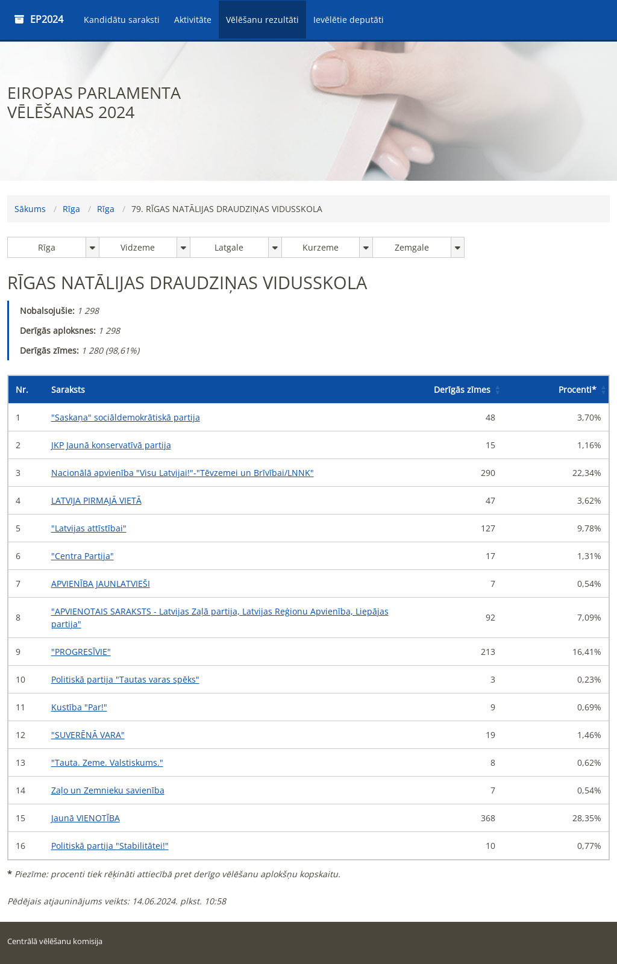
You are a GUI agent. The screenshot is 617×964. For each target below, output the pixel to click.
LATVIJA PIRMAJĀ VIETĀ (96, 500)
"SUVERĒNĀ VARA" (88, 734)
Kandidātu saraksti (122, 19)
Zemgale (412, 247)
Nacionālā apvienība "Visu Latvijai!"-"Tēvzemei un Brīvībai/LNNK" (182, 472)
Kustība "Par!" (79, 707)
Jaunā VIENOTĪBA (85, 818)
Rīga (71, 208)
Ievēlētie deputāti (348, 19)
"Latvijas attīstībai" (89, 528)
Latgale (229, 247)
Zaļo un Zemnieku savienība (107, 790)
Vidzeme (138, 247)
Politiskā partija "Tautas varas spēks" (125, 679)
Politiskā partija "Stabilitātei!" (110, 845)
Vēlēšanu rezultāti (262, 19)
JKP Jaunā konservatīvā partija (111, 445)
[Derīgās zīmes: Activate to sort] (449, 390)
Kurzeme (320, 247)
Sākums (30, 208)
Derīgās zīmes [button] (462, 389)
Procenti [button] (578, 389)
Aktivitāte (192, 19)
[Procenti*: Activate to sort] (556, 390)
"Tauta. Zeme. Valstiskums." (107, 762)
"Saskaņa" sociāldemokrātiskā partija (125, 417)
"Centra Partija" (82, 556)
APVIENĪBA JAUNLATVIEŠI (100, 583)
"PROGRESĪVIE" (81, 651)
